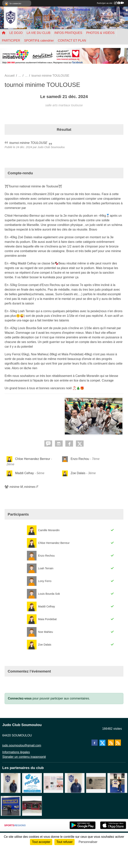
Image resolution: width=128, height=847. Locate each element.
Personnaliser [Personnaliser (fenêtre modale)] (88, 842)
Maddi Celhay (24, 473)
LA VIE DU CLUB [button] (38, 32)
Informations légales (16, 752)
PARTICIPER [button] (11, 40)
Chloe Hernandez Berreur (32, 458)
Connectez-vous (20, 698)
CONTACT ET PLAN (72, 40)
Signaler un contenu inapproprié (24, 756)
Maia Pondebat (47, 619)
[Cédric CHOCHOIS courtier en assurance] (11, 782)
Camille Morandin (49, 530)
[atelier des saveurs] (32, 805)
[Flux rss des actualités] (111, 743)
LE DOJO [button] (15, 32)
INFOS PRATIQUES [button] (68, 32)
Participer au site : (110, 3)
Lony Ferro (45, 581)
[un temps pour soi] (53, 782)
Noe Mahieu (45, 631)
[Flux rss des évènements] (118, 743)
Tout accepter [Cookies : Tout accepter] (41, 842)
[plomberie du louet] (75, 782)
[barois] (96, 782)
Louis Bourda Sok (49, 593)
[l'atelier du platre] (117, 782)
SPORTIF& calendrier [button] (39, 40)
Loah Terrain (45, 568)
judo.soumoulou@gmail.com (21, 745)
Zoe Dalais (78, 473)
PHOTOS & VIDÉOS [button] (100, 32)
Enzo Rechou (80, 458)
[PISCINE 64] (32, 782)
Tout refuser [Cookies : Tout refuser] (64, 842)
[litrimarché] (11, 805)
